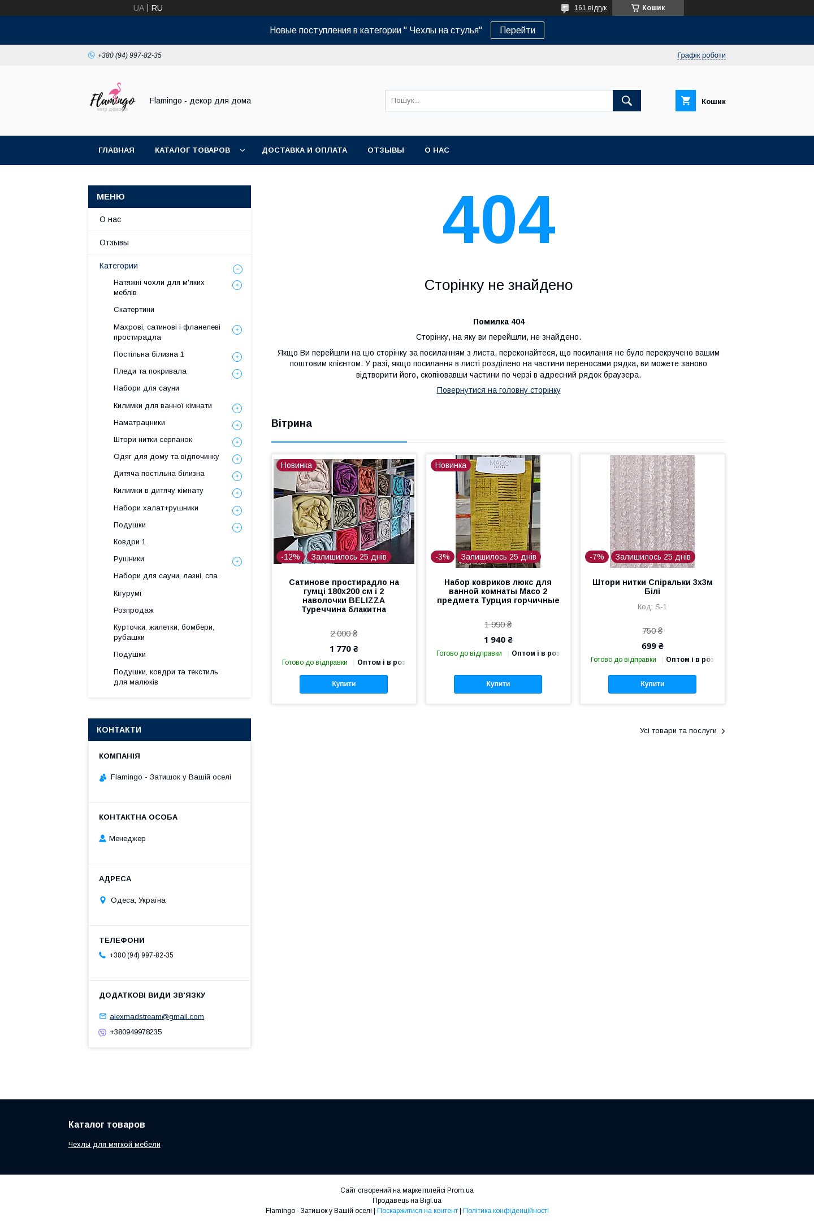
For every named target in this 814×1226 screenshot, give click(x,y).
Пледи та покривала (150, 371)
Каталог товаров (192, 150)
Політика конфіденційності (506, 1211)
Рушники (129, 558)
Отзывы (385, 150)
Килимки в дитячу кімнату (159, 490)
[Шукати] (627, 100)
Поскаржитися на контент (417, 1211)
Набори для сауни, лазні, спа (166, 575)
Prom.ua (460, 1190)
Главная (116, 150)
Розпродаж (134, 610)
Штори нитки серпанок (153, 439)
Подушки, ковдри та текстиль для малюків (166, 677)
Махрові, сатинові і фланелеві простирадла (167, 332)
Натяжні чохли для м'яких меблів (159, 287)
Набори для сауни (146, 388)
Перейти (517, 30)
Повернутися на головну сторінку (499, 390)
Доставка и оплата (304, 150)
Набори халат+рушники (156, 508)
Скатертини (134, 309)
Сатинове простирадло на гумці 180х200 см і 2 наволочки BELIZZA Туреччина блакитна (344, 596)
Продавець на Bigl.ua (407, 1201)
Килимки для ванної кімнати (163, 405)
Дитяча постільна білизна (159, 473)
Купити (344, 684)
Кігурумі (127, 593)
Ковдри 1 (130, 542)
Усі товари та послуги (678, 730)
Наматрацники (139, 422)
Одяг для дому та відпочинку (166, 456)
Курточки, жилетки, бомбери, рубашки (164, 632)
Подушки (130, 525)
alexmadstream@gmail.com (157, 1016)
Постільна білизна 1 (149, 354)
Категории (118, 265)
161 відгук (590, 8)
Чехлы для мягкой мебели (114, 1144)
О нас (437, 150)
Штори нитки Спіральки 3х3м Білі (652, 587)
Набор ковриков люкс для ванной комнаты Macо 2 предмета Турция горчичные (498, 591)
